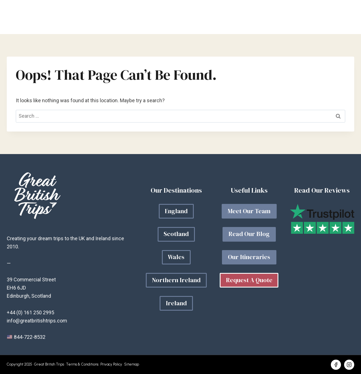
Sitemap (131, 364)
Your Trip (216, 17)
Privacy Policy (111, 364)
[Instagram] (349, 365)
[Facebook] (336, 365)
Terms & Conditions (82, 364)
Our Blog (253, 17)
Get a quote (331, 17)
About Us (289, 17)
